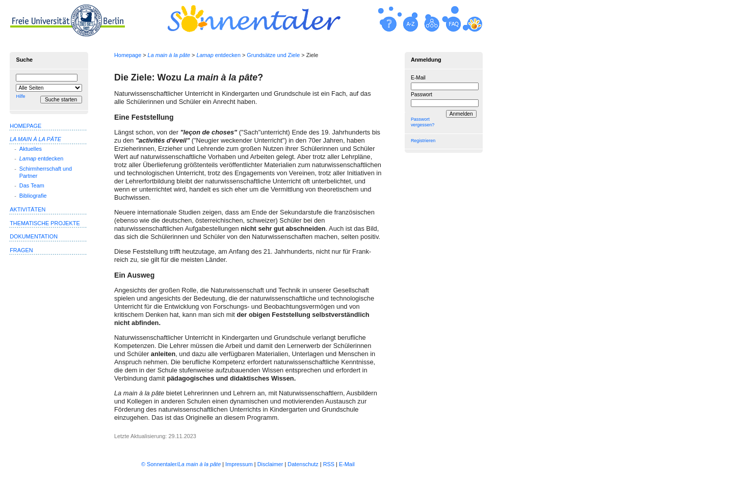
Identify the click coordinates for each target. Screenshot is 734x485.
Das (31, 185)
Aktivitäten (27, 209)
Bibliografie (33, 196)
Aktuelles (30, 149)
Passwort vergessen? (422, 122)
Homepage (127, 55)
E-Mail (418, 77)
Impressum (239, 464)
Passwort (421, 94)
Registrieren (423, 140)
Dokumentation (34, 236)
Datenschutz (302, 464)
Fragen (21, 250)
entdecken (218, 55)
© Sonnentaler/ (181, 464)
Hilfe (20, 96)
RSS (328, 464)
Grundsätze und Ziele (273, 55)
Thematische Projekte (45, 223)
